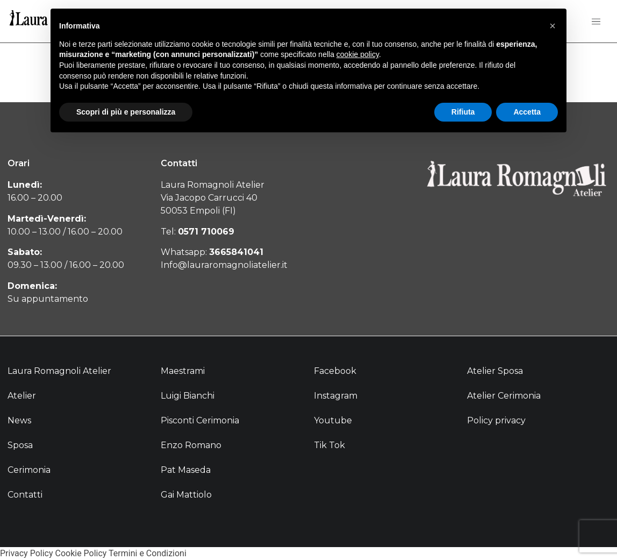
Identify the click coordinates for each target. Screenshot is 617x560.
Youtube (333, 420)
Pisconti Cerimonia (200, 420)
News (19, 420)
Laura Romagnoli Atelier (59, 371)
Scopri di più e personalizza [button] (125, 112)
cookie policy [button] (357, 54)
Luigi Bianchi (187, 396)
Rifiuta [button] (463, 112)
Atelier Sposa (495, 371)
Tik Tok (329, 445)
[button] (552, 25)
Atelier (22, 396)
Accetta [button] (527, 112)
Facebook (335, 371)
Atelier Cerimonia (504, 396)
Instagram (335, 396)
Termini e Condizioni (147, 553)
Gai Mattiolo (186, 495)
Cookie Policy (80, 553)
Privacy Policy (26, 553)
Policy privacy (496, 420)
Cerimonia (29, 470)
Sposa (20, 445)
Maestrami (183, 371)
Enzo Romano (191, 445)
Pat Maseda (186, 470)
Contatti (25, 495)
